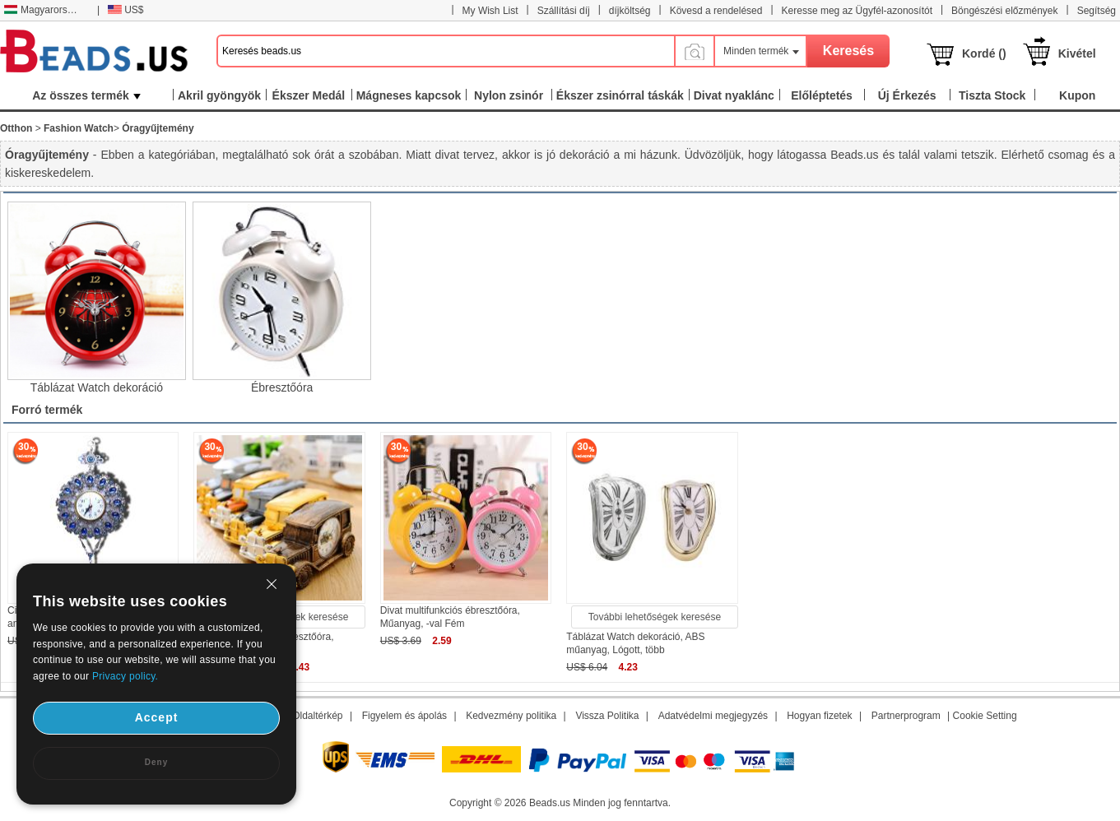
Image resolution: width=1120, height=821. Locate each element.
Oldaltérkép (317, 715)
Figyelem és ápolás (404, 715)
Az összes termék (86, 95)
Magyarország (43, 10)
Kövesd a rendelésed (716, 10)
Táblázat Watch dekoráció (96, 387)
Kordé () (984, 53)
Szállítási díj (563, 10)
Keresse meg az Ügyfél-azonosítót (857, 10)
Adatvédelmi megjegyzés (713, 715)
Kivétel (1077, 53)
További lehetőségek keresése (654, 617)
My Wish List (490, 10)
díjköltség (630, 10)
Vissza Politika (607, 715)
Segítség (1096, 10)
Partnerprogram (906, 715)
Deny (156, 762)
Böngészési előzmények (1004, 10)
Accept (157, 717)
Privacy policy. (125, 676)
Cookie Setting (985, 715)
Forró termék (47, 409)
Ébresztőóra (282, 387)
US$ (125, 10)
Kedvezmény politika (511, 715)
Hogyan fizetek (819, 715)
